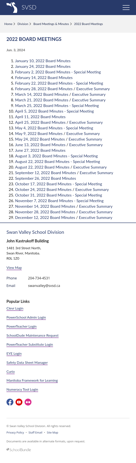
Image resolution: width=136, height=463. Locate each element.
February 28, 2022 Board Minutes (44, 88)
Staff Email (35, 432)
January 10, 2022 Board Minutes (42, 60)
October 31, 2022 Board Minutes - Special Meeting (58, 195)
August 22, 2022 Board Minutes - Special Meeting (57, 161)
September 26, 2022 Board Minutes (45, 178)
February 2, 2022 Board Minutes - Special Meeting (58, 72)
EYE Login (14, 353)
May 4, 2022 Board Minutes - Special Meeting (54, 127)
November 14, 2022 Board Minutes (45, 206)
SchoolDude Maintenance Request (32, 335)
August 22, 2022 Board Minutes (42, 167)
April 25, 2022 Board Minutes (40, 122)
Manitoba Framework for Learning (32, 380)
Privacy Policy (15, 432)
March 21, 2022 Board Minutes (41, 100)
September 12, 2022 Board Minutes (45, 172)
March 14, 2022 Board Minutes (41, 94)
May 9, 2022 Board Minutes (39, 133)
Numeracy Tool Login (22, 389)
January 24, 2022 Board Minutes (42, 66)
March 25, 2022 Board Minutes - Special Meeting (57, 105)
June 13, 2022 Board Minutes (40, 144)
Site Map (52, 432)
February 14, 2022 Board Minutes (44, 77)
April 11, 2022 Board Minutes (40, 116)
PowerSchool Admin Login (26, 317)
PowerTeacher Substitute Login (29, 344)
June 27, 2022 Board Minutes (40, 150)
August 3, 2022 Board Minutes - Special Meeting (56, 155)
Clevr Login (14, 308)
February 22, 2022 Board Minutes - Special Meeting (59, 83)
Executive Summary (93, 88)
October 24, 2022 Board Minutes (43, 189)
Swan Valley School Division (35, 232)
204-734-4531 (39, 278)
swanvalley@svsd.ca (44, 285)
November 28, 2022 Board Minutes (45, 211)
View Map (14, 267)
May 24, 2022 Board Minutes (40, 139)
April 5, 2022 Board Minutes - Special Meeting (54, 111)
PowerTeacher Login (21, 326)
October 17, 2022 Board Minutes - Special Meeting (58, 183)
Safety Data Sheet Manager (27, 362)
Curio (10, 371)
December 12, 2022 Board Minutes (45, 217)
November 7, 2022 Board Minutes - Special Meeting (59, 200)
